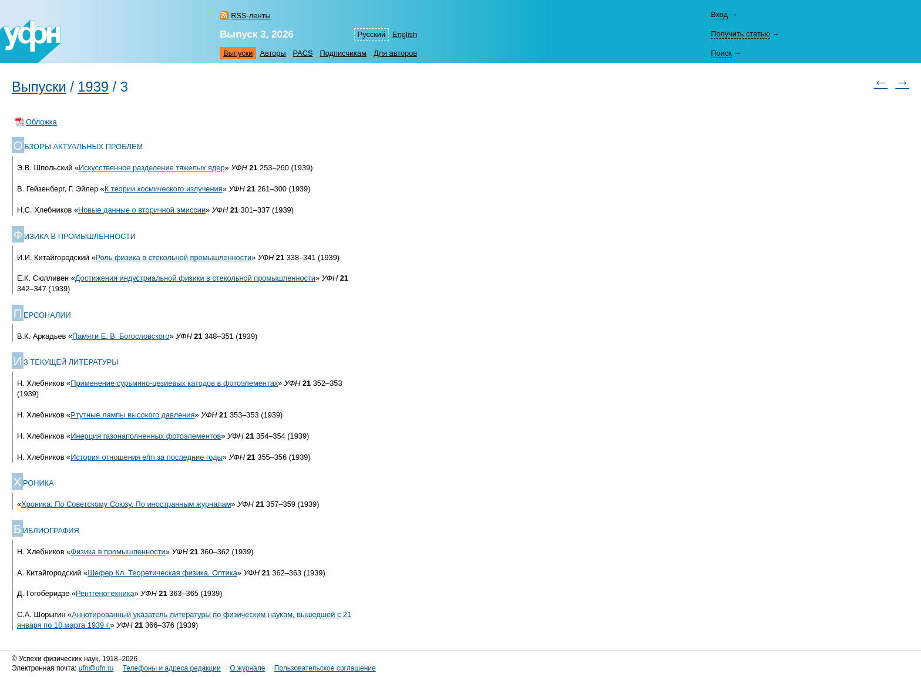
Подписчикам (343, 53)
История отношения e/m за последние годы (146, 457)
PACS (303, 53)
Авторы (272, 53)
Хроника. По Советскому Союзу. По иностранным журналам (126, 504)
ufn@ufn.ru (96, 668)
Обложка (41, 121)
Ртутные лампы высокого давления (132, 414)
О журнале (247, 668)
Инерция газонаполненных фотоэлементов (145, 436)
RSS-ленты (250, 15)
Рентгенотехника (105, 593)
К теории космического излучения (164, 188)
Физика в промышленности (117, 551)
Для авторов (395, 53)
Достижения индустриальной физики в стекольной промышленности (195, 278)
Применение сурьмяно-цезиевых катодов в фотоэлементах (174, 383)
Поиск (721, 53)
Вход (719, 14)
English (404, 34)
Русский (371, 34)
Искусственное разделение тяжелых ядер (152, 167)
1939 (93, 87)
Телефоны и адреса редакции (172, 668)
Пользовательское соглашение (325, 668)
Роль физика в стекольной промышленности (174, 257)
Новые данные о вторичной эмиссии (142, 210)
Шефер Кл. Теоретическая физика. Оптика (162, 572)
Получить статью (740, 33)
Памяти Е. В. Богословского (120, 336)
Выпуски (238, 53)
